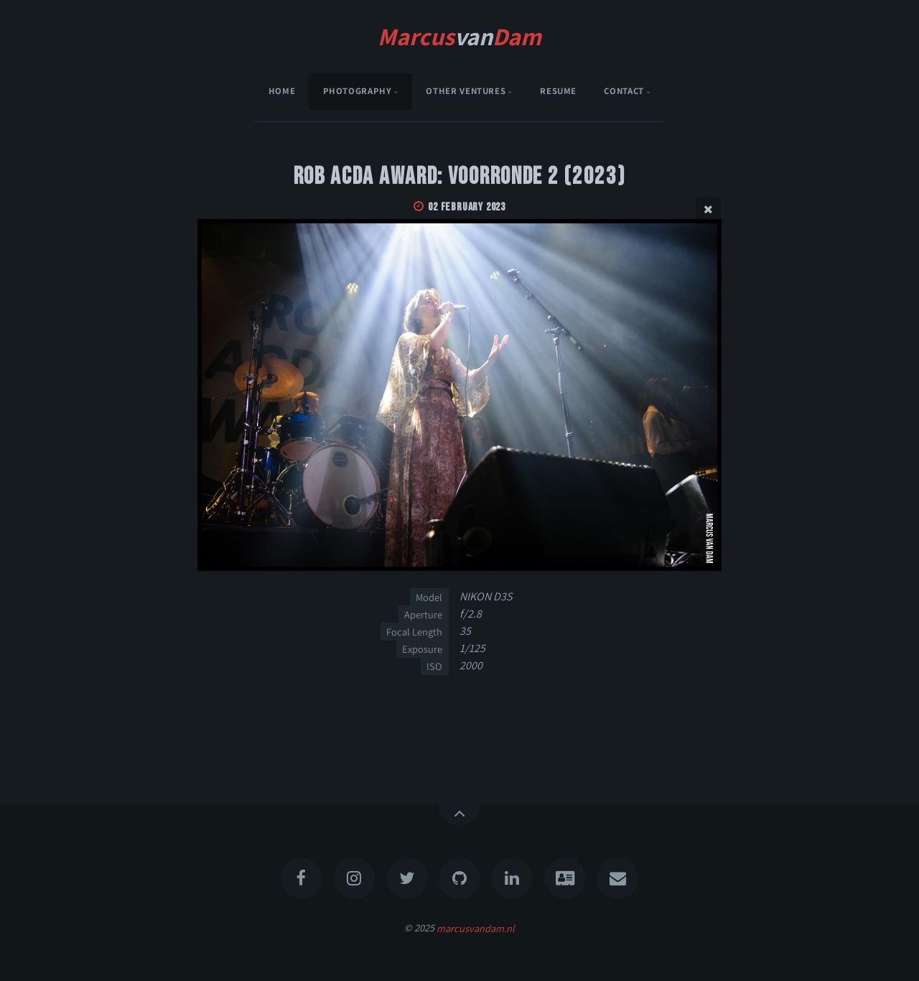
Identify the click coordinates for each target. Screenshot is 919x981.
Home (282, 91)
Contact (623, 91)
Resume (558, 91)
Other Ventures (465, 91)
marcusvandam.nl (476, 927)
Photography (357, 91)
